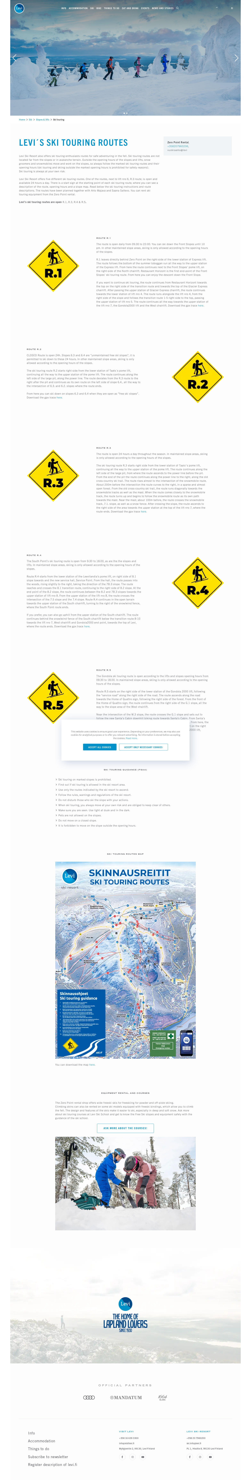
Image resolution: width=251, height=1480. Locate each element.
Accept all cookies (99, 747)
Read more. (132, 738)
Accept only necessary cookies (143, 747)
